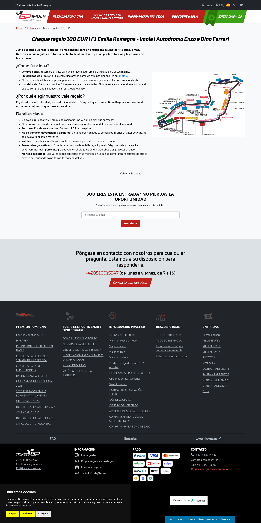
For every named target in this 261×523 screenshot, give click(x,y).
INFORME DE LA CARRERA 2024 (35, 406)
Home (19, 28)
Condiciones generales (29, 464)
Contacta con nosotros (130, 282)
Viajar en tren (117, 351)
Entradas (32, 28)
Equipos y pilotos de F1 (30, 335)
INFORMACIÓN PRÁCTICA (146, 16)
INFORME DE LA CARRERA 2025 (35, 418)
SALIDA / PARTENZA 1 (216, 368)
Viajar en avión (117, 346)
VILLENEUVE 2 (212, 346)
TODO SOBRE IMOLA (169, 340)
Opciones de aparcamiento (125, 378)
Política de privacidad (28, 468)
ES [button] (230, 5)
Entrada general (212, 335)
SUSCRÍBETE (130, 223)
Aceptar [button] (12, 513)
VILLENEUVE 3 (212, 351)
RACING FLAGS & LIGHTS (31, 375)
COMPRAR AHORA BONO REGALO (129, 426)
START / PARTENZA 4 (215, 385)
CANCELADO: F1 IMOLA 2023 (34, 423)
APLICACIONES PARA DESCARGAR (129, 411)
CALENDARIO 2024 (28, 401)
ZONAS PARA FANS (74, 365)
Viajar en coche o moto (123, 340)
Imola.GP (123, 76)
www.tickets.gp (208, 438)
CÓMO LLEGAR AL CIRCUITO (80, 338)
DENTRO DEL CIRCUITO (123, 405)
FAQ (53, 438)
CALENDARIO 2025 (28, 412)
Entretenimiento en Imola (171, 356)
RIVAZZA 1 (209, 357)
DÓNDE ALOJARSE (120, 399)
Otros (206, 391)
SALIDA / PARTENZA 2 (216, 374)
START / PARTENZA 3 (215, 380)
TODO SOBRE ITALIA (168, 335)
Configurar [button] (43, 513)
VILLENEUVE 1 (212, 340)
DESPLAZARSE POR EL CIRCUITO (129, 373)
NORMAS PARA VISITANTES (79, 344)
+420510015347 (102, 273)
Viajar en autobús (119, 357)
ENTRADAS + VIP (224, 16)
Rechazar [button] (27, 513)
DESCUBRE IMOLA (184, 16)
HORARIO (22, 340)
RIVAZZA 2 (209, 363)
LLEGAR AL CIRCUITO (122, 335)
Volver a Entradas (130, 173)
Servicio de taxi (118, 384)
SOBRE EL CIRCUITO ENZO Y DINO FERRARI (106, 16)
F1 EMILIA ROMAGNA (68, 16)
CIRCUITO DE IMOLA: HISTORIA (82, 349)
